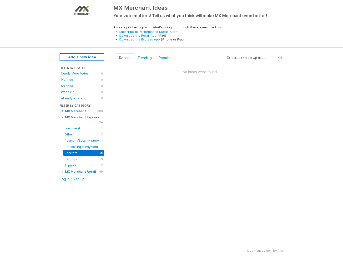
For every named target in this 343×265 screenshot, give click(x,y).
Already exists (82, 98)
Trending (144, 57)
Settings (84, 159)
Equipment (84, 128)
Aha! (280, 250)
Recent (125, 57)
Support (84, 165)
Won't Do (82, 92)
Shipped (82, 85)
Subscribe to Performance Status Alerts (148, 32)
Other (84, 134)
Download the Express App (139, 39)
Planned (82, 79)
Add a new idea (82, 57)
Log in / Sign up (72, 179)
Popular (164, 57)
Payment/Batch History (84, 140)
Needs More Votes (82, 73)
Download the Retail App (137, 35)
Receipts (84, 152)
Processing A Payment (84, 146)
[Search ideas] (254, 58)
